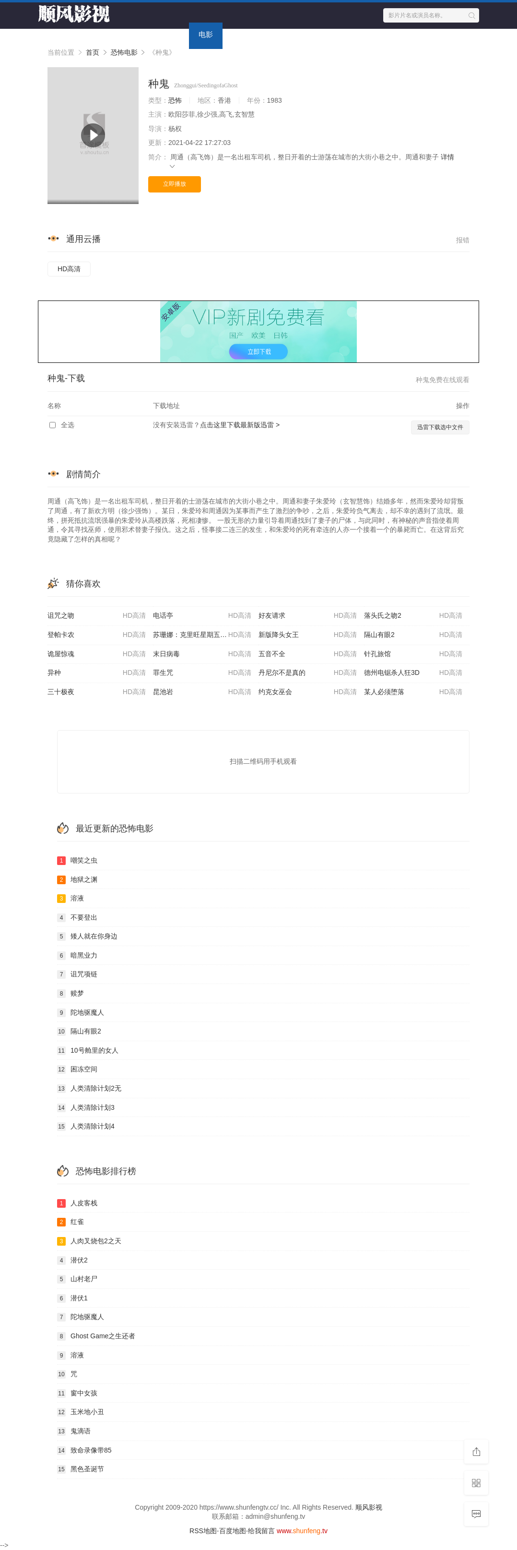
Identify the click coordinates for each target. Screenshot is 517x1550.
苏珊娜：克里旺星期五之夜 (202, 635)
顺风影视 (368, 1507)
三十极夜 (96, 692)
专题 (273, 34)
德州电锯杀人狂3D (413, 673)
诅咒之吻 (96, 616)
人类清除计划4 (86, 1126)
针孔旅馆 (413, 654)
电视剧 (168, 34)
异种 (96, 673)
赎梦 (70, 993)
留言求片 (361, 34)
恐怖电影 (124, 52)
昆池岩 (202, 692)
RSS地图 (203, 1531)
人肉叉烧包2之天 (89, 1241)
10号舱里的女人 (87, 1050)
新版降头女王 (307, 635)
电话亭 (202, 616)
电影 (206, 34)
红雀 (70, 1222)
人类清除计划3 (86, 1108)
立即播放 (174, 183)
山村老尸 (77, 1279)
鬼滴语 (74, 1431)
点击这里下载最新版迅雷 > (240, 425)
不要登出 (77, 917)
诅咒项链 (77, 974)
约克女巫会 (307, 692)
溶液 (70, 898)
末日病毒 (202, 654)
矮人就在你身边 (87, 936)
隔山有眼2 (413, 635)
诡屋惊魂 (96, 654)
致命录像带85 (84, 1450)
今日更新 (313, 34)
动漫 (239, 34)
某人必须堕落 (413, 692)
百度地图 (232, 1531)
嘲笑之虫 (77, 860)
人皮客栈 (77, 1203)
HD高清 (69, 269)
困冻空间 (77, 1069)
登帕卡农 (96, 635)
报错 (463, 240)
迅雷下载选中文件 (440, 427)
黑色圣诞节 (80, 1469)
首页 (131, 34)
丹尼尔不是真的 (307, 673)
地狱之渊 (77, 880)
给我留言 (261, 1531)
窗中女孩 (77, 1393)
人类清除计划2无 (89, 1088)
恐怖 (175, 100)
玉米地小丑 (80, 1412)
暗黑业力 (77, 955)
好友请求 (307, 616)
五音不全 (307, 654)
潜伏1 (72, 1298)
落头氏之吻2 (413, 616)
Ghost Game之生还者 (96, 1336)
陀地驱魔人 (80, 1013)
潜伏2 (72, 1260)
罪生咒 (202, 673)
